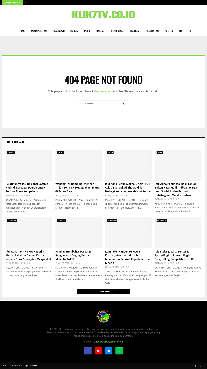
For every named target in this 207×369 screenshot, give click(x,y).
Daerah (100, 31)
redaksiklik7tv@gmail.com (109, 341)
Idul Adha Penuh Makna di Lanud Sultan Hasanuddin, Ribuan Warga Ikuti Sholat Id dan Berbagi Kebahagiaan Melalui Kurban (176, 190)
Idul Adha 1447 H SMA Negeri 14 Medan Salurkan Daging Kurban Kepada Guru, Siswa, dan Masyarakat (28, 255)
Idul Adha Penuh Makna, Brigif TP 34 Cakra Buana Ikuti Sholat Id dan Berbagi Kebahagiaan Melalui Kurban (128, 188)
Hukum (74, 31)
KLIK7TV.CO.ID (103, 15)
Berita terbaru (15, 142)
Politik (168, 31)
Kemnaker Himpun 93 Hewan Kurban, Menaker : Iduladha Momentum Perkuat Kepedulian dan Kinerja (128, 257)
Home (22, 31)
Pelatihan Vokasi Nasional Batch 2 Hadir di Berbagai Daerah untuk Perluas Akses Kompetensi (27, 188)
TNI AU (160, 152)
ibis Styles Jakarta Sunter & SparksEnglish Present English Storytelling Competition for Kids (176, 255)
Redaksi (198, 366)
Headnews (58, 31)
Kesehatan (152, 31)
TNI (180, 31)
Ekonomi (135, 31)
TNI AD (60, 152)
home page (102, 91)
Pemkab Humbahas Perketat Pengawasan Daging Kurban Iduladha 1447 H (73, 255)
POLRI (87, 31)
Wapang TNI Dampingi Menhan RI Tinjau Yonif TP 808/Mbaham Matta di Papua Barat (77, 188)
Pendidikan (117, 31)
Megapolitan (39, 31)
